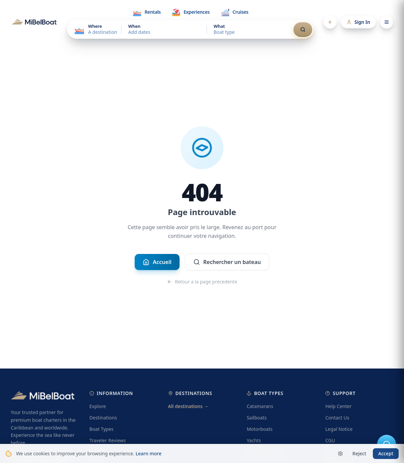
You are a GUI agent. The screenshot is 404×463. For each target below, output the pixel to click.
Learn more (148, 453)
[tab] (146, 12)
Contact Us (337, 417)
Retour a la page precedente (202, 282)
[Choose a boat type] (249, 29)
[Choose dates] (164, 29)
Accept (385, 453)
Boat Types (101, 429)
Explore (97, 406)
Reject (359, 453)
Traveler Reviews (107, 440)
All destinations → (188, 406)
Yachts (254, 440)
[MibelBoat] (34, 22)
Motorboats (259, 429)
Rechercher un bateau (227, 262)
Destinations (103, 417)
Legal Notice (338, 429)
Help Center (338, 406)
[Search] (302, 29)
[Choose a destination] (95, 29)
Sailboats (256, 417)
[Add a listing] (330, 22)
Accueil (157, 262)
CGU (330, 440)
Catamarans (260, 406)
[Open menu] (386, 22)
